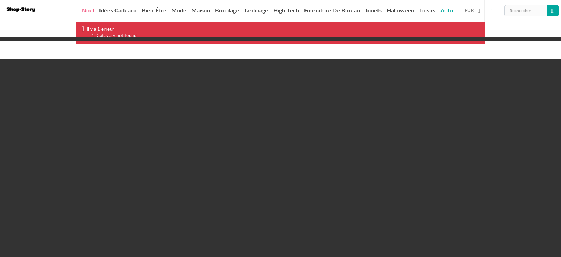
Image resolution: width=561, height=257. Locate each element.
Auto (446, 10)
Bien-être (154, 10)
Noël (88, 10)
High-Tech (286, 10)
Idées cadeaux (118, 10)
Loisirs (427, 10)
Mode (178, 10)
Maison (200, 10)
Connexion (492, 10)
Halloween (400, 10)
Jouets (373, 10)
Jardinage (256, 10)
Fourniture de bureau (332, 10)
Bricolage (227, 10)
